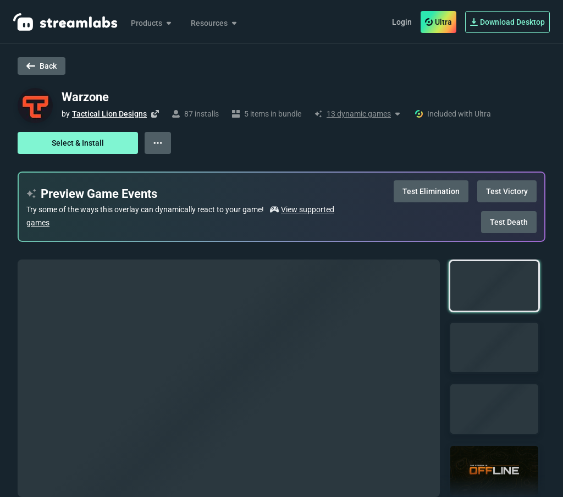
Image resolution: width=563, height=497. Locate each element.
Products (152, 23)
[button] (494, 285)
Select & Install (78, 143)
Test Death (509, 222)
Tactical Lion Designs (109, 113)
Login (402, 22)
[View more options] (158, 143)
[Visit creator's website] (155, 114)
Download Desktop (507, 22)
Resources (215, 23)
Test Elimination (431, 191)
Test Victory (507, 191)
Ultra (438, 22)
